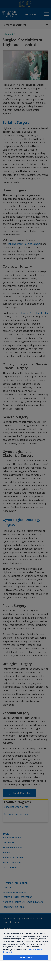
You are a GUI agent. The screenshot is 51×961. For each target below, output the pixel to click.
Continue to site (25, 957)
